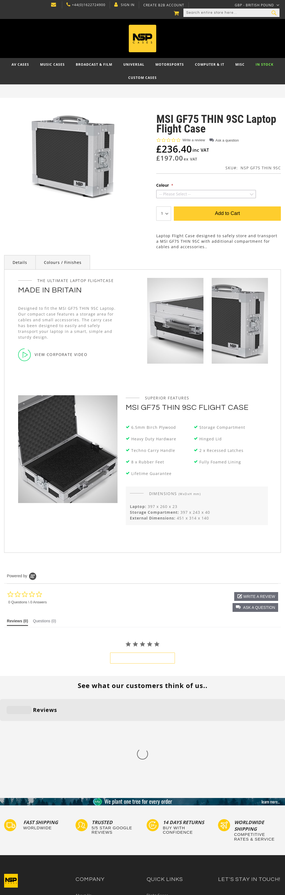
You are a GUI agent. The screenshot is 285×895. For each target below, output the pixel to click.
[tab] (17, 622)
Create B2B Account (163, 5)
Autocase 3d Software (166, 859)
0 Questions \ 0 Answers (27, 602)
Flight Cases (157, 806)
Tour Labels (157, 816)
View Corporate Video (52, 354)
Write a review (193, 140)
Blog (79, 838)
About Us (84, 806)
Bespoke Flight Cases (166, 838)
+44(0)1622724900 (88, 5)
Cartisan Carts (88, 843)
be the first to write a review (142, 658)
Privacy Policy (88, 816)
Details (20, 262)
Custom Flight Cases (165, 832)
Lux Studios (157, 853)
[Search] (274, 13)
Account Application (93, 832)
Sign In (128, 5)
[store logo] (142, 38)
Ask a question (227, 140)
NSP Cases (85, 848)
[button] (255, 607)
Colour (163, 185)
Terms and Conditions (95, 827)
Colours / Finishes (63, 262)
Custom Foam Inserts (165, 811)
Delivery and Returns (94, 822)
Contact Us (85, 811)
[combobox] (231, 13)
